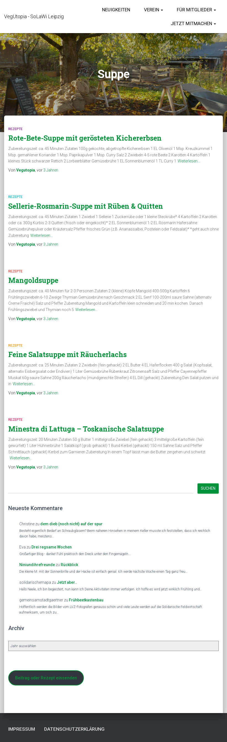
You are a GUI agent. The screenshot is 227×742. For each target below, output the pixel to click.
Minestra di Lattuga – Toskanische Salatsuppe (86, 428)
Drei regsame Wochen (51, 547)
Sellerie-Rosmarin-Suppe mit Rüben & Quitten (85, 206)
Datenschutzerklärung (74, 729)
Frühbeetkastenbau (86, 600)
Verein (153, 9)
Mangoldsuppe (33, 280)
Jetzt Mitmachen (193, 23)
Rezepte (15, 129)
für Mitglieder (196, 9)
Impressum (21, 729)
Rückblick (69, 564)
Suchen (208, 488)
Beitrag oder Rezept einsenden (46, 678)
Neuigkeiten (116, 9)
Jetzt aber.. (67, 582)
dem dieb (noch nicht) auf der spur (71, 524)
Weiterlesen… (189, 161)
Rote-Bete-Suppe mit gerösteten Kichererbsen (85, 138)
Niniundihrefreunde (37, 564)
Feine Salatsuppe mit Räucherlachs (67, 354)
